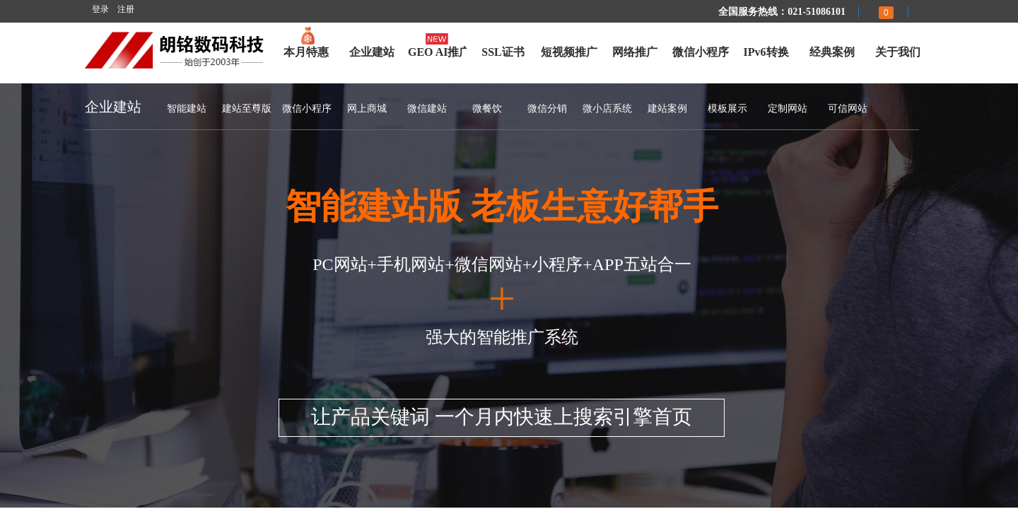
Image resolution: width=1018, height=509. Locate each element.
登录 (100, 9)
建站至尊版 (246, 108)
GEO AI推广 (437, 52)
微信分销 (547, 108)
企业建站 (371, 52)
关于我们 (897, 52)
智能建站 (186, 108)
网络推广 (634, 52)
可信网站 (847, 108)
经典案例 (832, 52)
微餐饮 (487, 108)
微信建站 (427, 108)
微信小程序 (700, 52)
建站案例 (667, 108)
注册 (125, 9)
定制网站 (787, 108)
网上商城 (367, 108)
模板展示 (727, 108)
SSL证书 (502, 52)
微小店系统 (607, 108)
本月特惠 (306, 52)
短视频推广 (569, 52)
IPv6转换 (766, 52)
